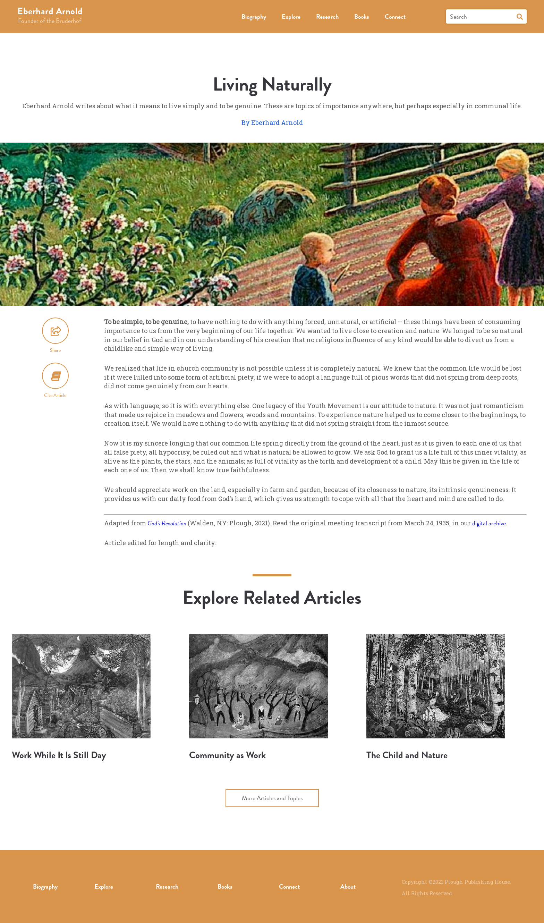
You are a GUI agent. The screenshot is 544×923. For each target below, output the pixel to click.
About (348, 886)
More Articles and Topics (272, 798)
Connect (395, 16)
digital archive (489, 523)
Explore (291, 16)
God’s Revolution (166, 523)
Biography (253, 16)
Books (361, 16)
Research (327, 16)
